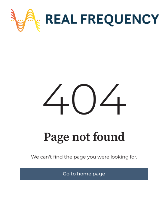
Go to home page (84, 174)
